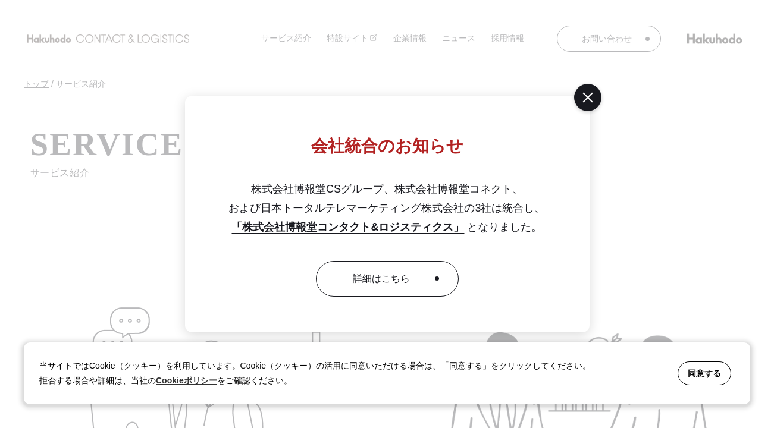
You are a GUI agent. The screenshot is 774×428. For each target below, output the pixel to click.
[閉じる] (587, 97)
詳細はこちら (381, 278)
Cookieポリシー (186, 380)
